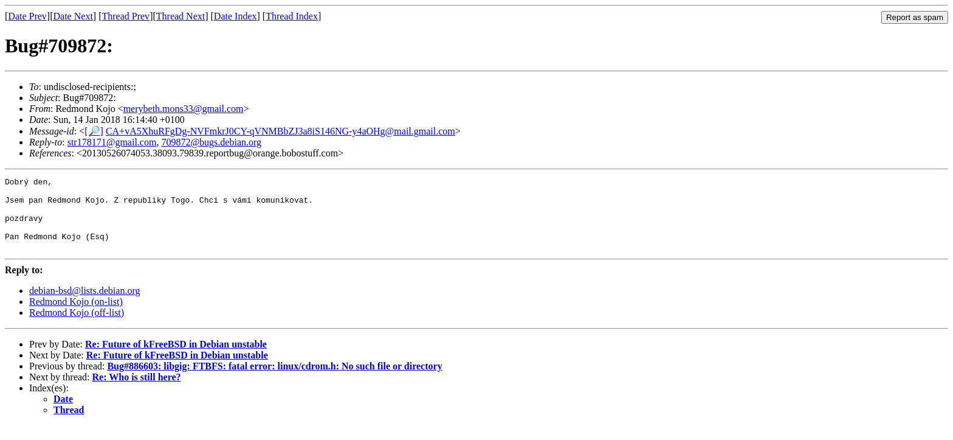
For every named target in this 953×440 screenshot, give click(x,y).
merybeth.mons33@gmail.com (183, 108)
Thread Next (180, 16)
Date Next (73, 16)
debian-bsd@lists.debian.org (84, 305)
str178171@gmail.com (112, 142)
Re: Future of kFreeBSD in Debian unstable (176, 359)
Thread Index (292, 16)
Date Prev (27, 16)
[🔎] (93, 131)
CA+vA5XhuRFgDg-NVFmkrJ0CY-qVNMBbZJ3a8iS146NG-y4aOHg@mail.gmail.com (280, 131)
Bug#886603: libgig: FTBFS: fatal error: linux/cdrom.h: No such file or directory (274, 380)
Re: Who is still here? (136, 391)
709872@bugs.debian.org (211, 142)
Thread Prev (125, 16)
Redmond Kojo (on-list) (76, 316)
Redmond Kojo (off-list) (76, 327)
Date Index (235, 16)
